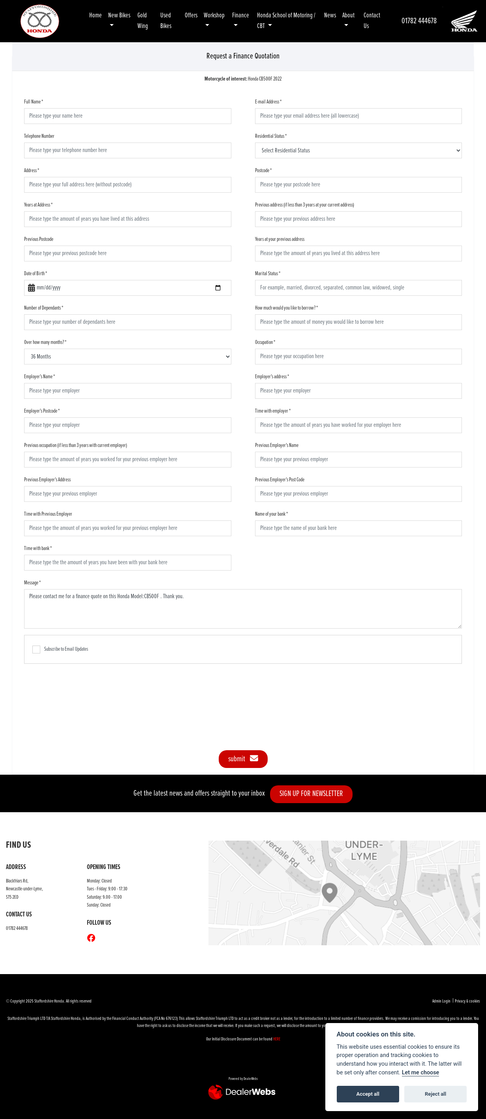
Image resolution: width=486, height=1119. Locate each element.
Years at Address (38, 204)
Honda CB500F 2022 (243, 79)
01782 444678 (419, 21)
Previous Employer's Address (47, 479)
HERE (276, 1039)
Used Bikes (165, 20)
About (348, 15)
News (330, 15)
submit (243, 759)
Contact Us (372, 20)
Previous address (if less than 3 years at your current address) (304, 204)
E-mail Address (268, 101)
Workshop (214, 15)
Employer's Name (39, 376)
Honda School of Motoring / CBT (286, 20)
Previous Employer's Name (276, 445)
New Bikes (119, 15)
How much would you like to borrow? (286, 308)
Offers (191, 15)
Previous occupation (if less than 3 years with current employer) (75, 445)
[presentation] (243, 702)
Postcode (263, 170)
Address (31, 170)
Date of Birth (35, 273)
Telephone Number (39, 136)
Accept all (368, 1094)
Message (32, 582)
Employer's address (272, 376)
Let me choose (420, 1072)
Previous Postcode (38, 239)
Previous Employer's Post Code (279, 479)
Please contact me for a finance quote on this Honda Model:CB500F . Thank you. (243, 609)
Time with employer (273, 411)
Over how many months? (45, 342)
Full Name (33, 101)
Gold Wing (142, 20)
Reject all (435, 1094)
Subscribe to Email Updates (60, 649)
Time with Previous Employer (48, 514)
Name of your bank (271, 514)
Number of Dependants (43, 308)
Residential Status (271, 136)
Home (95, 15)
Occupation (265, 342)
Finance (240, 15)
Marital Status (267, 273)
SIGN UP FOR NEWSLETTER (314, 794)
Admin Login (441, 1001)
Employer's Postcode (42, 411)
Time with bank (38, 548)
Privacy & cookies (467, 1001)
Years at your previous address (279, 239)
